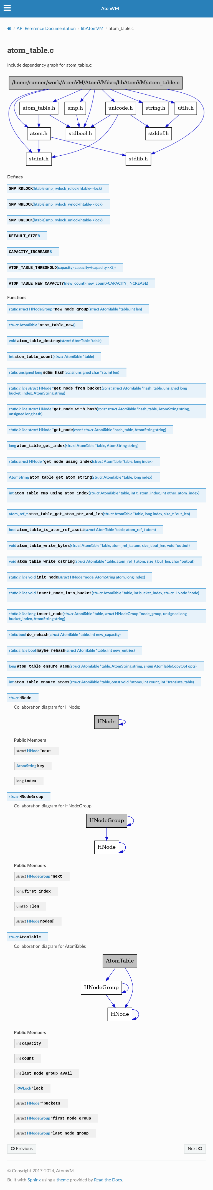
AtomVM (110, 8)
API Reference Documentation (46, 28)
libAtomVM (92, 28)
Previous (22, 1148)
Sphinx (34, 1180)
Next (195, 1148)
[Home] (9, 28)
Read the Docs (108, 1180)
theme (63, 1180)
